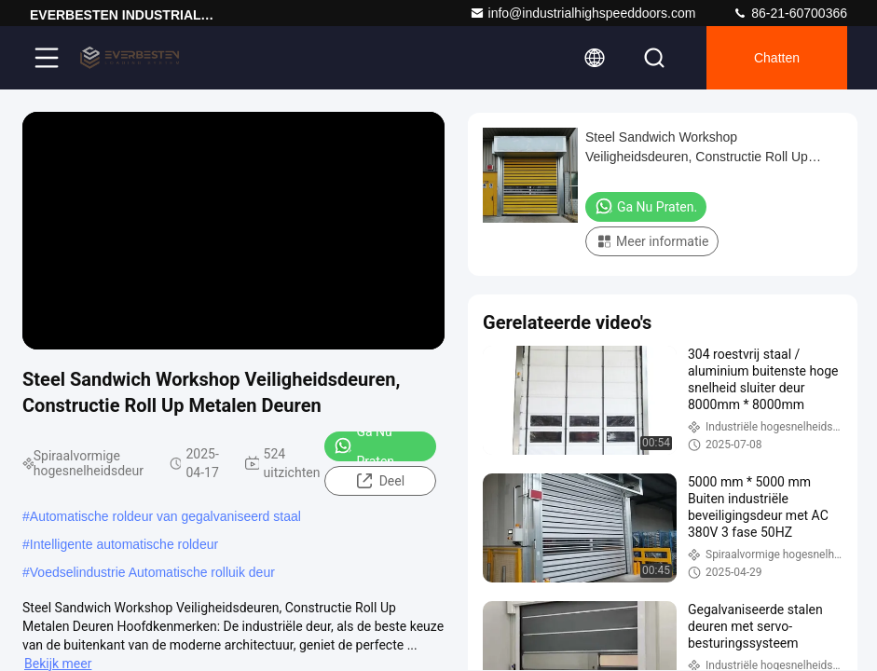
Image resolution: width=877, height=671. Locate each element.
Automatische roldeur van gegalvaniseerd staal (165, 516)
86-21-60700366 (790, 13)
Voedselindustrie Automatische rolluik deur (152, 572)
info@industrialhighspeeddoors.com (583, 13)
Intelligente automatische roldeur (124, 544)
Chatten (777, 57)
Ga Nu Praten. (365, 446)
